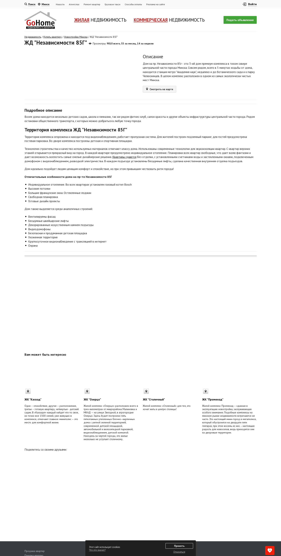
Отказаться (179, 551)
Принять (179, 546)
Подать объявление (240, 20)
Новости (60, 4)
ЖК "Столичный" (154, 399)
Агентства (74, 4)
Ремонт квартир (92, 4)
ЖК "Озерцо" (92, 399)
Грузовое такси (112, 4)
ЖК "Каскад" (33, 399)
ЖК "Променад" (212, 399)
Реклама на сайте (155, 4)
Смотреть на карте (159, 89)
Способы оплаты (133, 4)
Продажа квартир (35, 551)
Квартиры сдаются (124, 157)
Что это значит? (97, 550)
